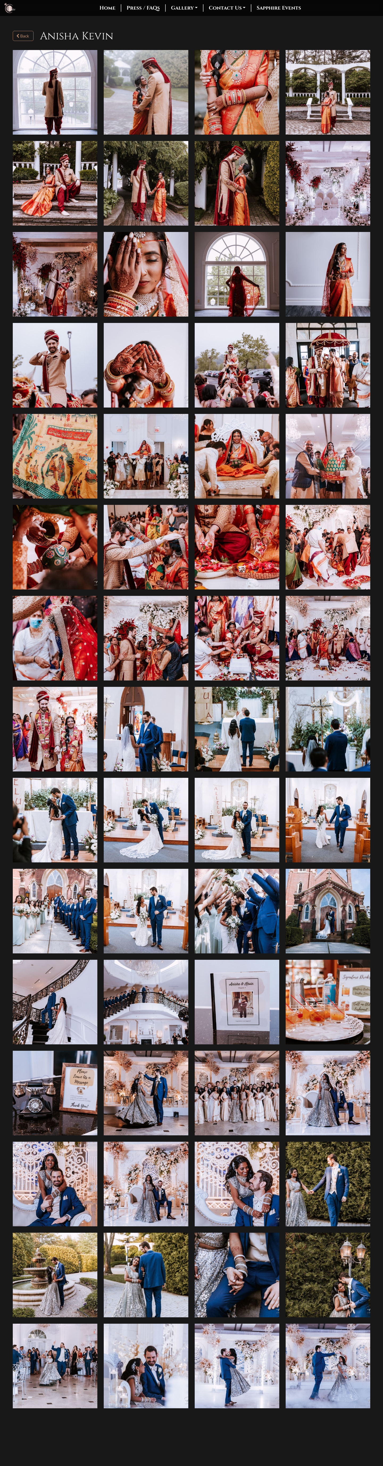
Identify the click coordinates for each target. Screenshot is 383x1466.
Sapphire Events (279, 8)
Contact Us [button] (225, 8)
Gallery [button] (182, 8)
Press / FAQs (143, 8)
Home (107, 8)
